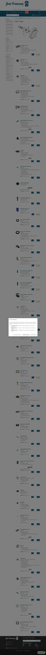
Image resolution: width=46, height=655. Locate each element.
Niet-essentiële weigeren (17, 334)
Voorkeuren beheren (26, 334)
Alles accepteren (33, 334)
